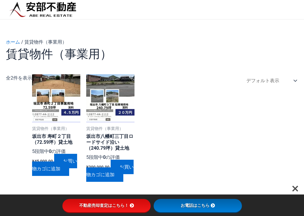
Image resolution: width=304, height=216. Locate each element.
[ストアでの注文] (270, 81)
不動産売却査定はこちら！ (106, 205)
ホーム (13, 42)
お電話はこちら (198, 205)
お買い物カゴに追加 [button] (54, 165)
